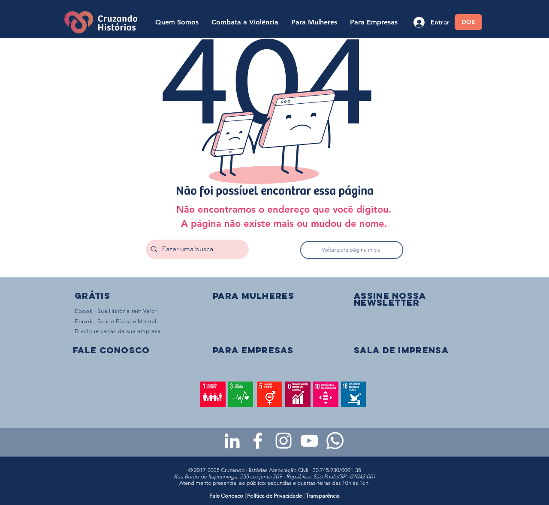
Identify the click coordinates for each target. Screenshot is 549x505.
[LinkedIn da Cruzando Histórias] (232, 440)
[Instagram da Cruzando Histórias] (283, 440)
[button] (390, 299)
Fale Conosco (226, 496)
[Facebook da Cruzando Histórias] (257, 440)
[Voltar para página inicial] (351, 250)
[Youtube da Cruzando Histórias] (309, 440)
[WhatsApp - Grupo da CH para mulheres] (335, 440)
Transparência (323, 496)
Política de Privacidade (274, 496)
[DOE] (468, 22)
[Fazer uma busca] (196, 249)
